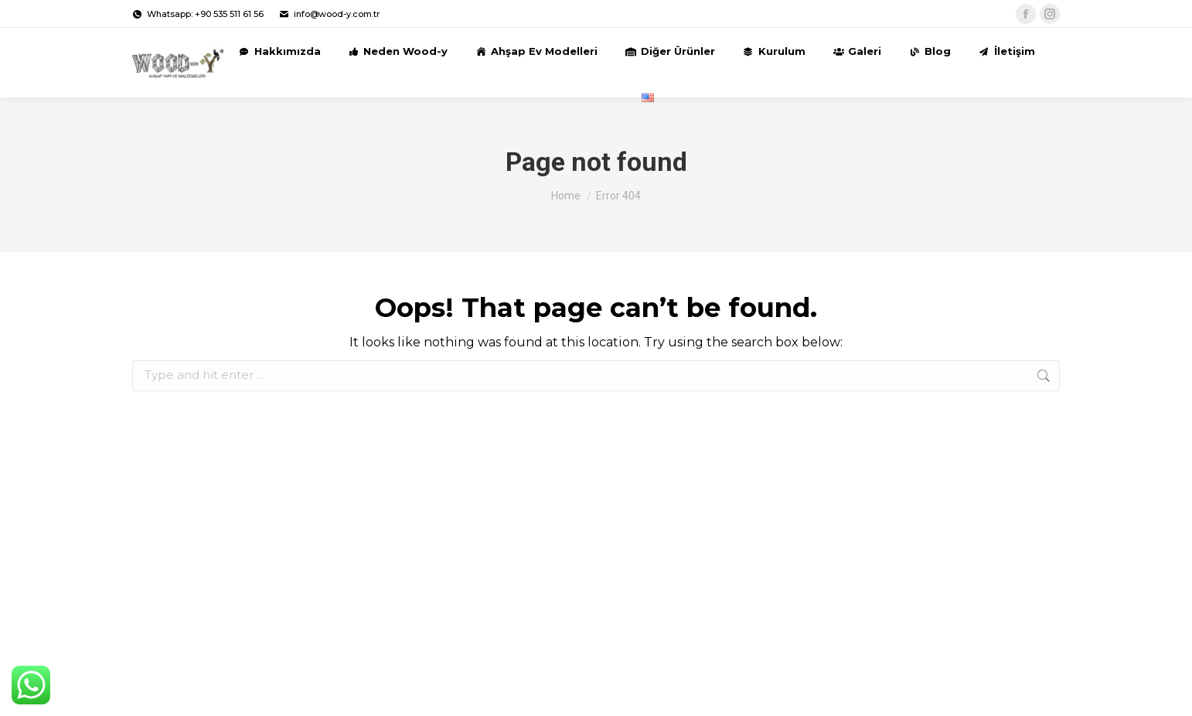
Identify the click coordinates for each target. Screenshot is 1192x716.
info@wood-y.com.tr (329, 14)
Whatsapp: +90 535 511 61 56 (198, 14)
